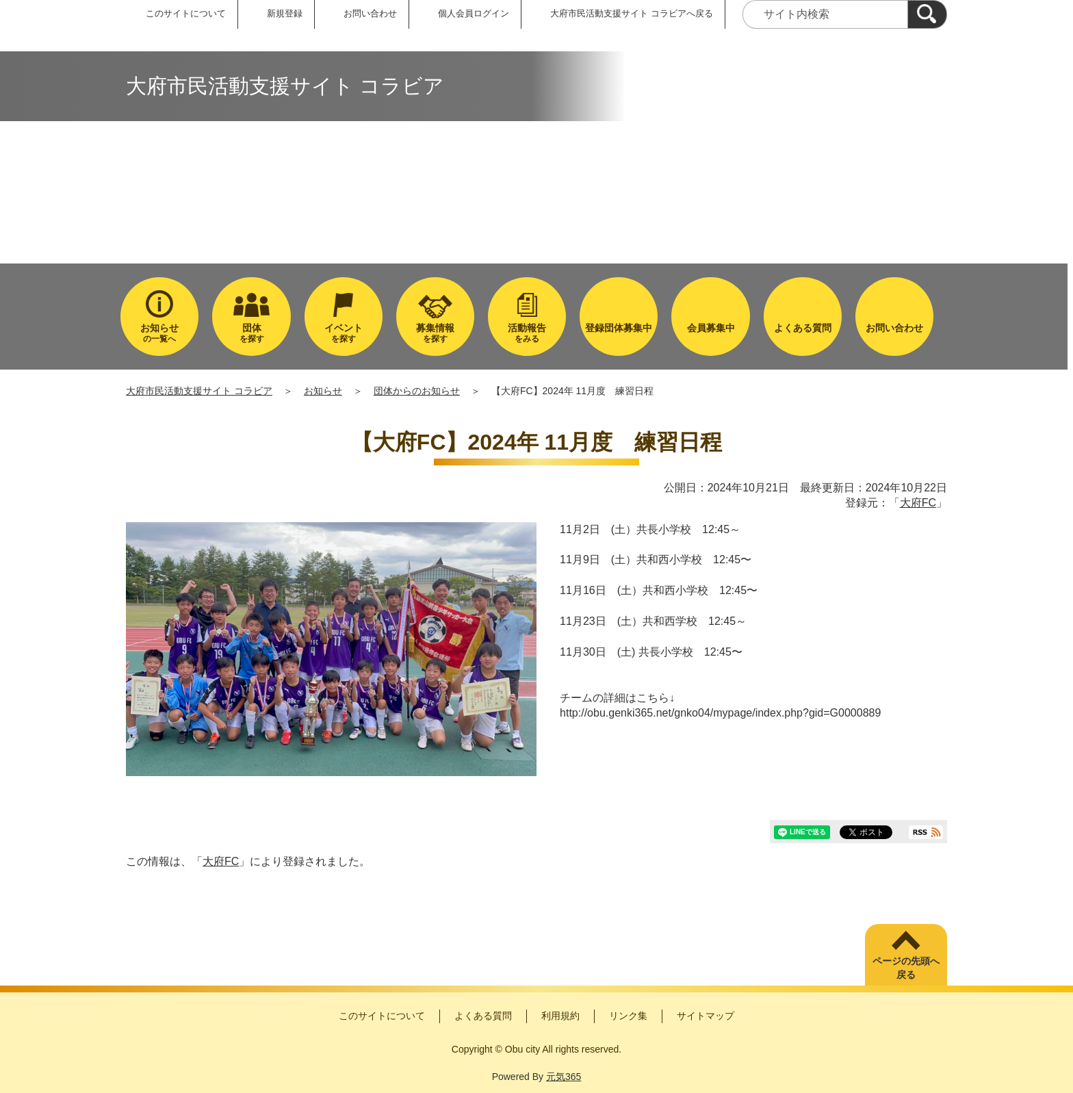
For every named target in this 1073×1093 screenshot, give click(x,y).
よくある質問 (483, 1015)
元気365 (563, 1076)
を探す (251, 333)
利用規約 (560, 1015)
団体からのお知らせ (417, 390)
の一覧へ (159, 333)
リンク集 (628, 1015)
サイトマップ (705, 1015)
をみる (527, 333)
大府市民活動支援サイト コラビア (199, 390)
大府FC (918, 503)
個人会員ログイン (473, 13)
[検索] (927, 14)
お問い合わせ (370, 13)
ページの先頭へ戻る (906, 967)
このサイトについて (186, 13)
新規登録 (284, 13)
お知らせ (323, 390)
